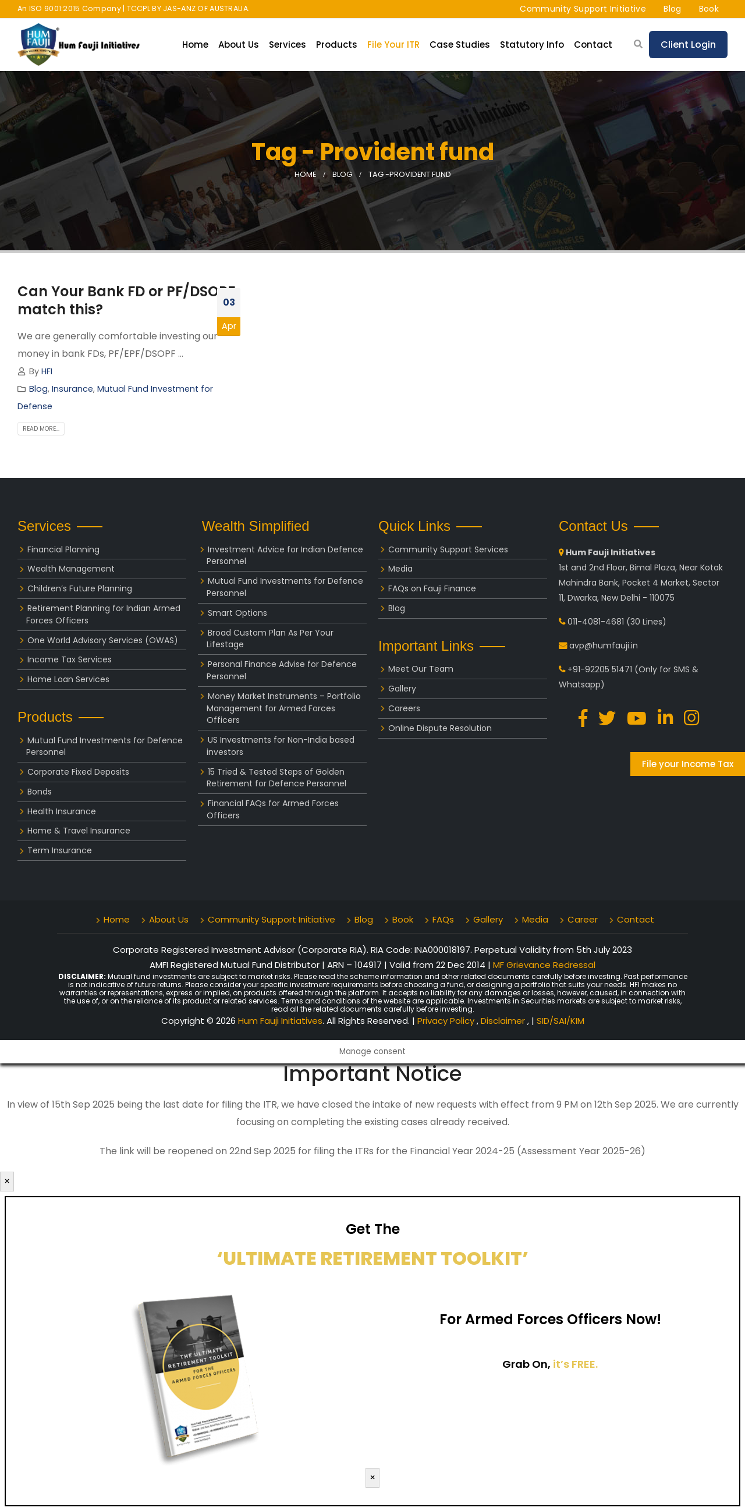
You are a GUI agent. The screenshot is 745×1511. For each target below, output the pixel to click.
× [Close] (7, 1181)
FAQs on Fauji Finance (432, 588)
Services (287, 44)
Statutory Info (532, 44)
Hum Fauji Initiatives (280, 1021)
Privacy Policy (447, 1021)
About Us (238, 44)
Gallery (402, 688)
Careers (404, 708)
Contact (593, 44)
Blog (672, 9)
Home (195, 44)
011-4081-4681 (595, 621)
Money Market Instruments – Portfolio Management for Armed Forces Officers (284, 708)
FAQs (443, 919)
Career (582, 919)
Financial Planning (63, 549)
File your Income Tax (687, 764)
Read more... (41, 428)
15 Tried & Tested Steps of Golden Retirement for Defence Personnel (276, 778)
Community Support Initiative (583, 9)
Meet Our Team (420, 669)
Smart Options (237, 613)
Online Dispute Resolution (440, 728)
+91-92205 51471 (599, 669)
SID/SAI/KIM (560, 1021)
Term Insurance (59, 850)
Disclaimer (504, 1021)
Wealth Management (71, 568)
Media (400, 568)
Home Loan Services (68, 679)
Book (709, 9)
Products (336, 44)
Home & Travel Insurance (78, 830)
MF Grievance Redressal (544, 965)
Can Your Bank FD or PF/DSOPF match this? (126, 300)
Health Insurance (61, 811)
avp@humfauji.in (603, 645)
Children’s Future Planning (79, 588)
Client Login (688, 44)
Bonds (39, 791)
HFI (46, 371)
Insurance (72, 389)
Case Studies (460, 44)
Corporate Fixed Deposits (78, 772)
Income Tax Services (69, 659)
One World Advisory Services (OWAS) (102, 640)
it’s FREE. (575, 1364)
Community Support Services (448, 549)
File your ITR (393, 44)
